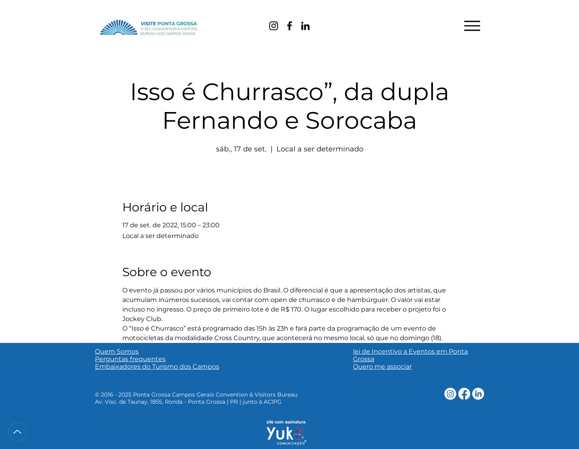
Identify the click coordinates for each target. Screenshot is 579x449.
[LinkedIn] (305, 26)
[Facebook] (289, 26)
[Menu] (472, 26)
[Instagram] (274, 26)
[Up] (17, 431)
